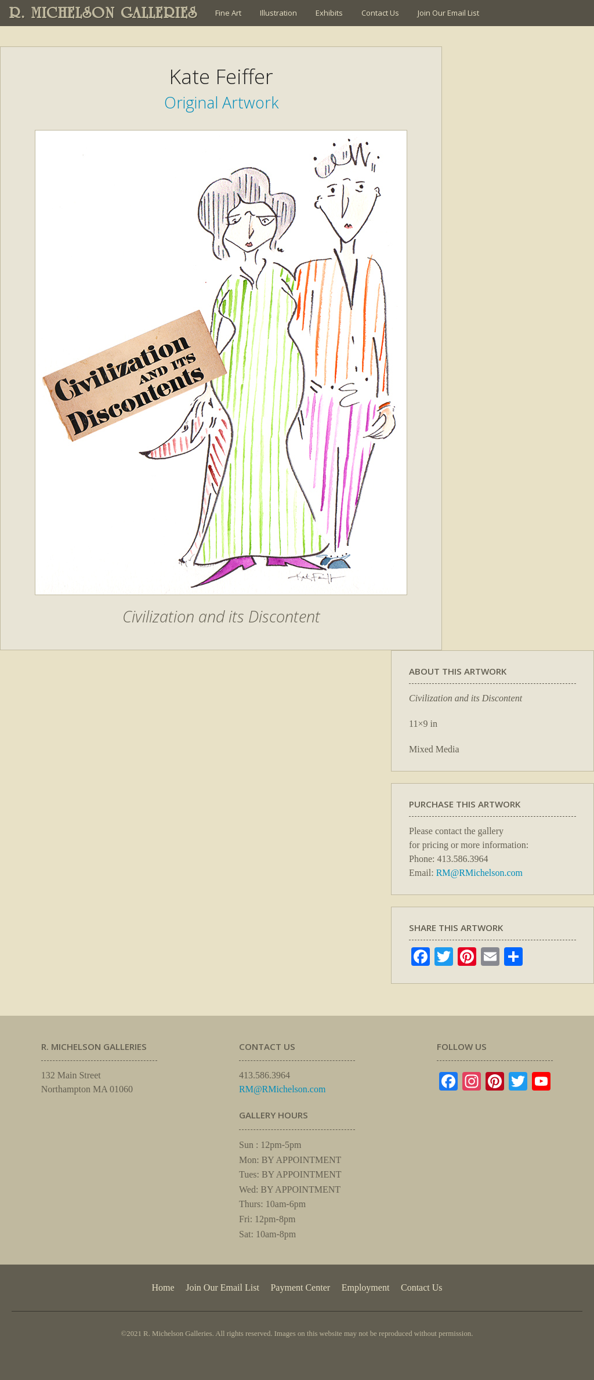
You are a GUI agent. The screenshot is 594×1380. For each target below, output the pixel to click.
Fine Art (228, 13)
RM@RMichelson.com (479, 873)
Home (162, 1287)
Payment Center (300, 1287)
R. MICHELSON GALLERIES (103, 13)
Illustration (278, 13)
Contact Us (380, 13)
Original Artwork (221, 102)
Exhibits (329, 13)
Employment (366, 1287)
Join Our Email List (448, 13)
